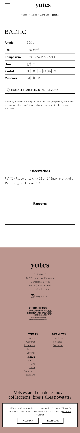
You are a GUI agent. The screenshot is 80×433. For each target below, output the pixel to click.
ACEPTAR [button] (28, 420)
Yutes (43, 5)
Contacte (58, 345)
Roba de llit (29, 371)
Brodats (31, 337)
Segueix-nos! (42, 296)
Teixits (33, 14)
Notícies (57, 341)
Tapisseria (30, 374)
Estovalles (30, 348)
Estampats (29, 345)
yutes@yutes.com (40, 289)
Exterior (31, 352)
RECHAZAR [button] (53, 420)
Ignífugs (31, 356)
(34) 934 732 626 (42, 285)
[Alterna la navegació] (7, 6)
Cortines (44, 14)
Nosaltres (57, 337)
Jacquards (29, 360)
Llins (33, 363)
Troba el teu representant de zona (34, 89)
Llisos (32, 367)
